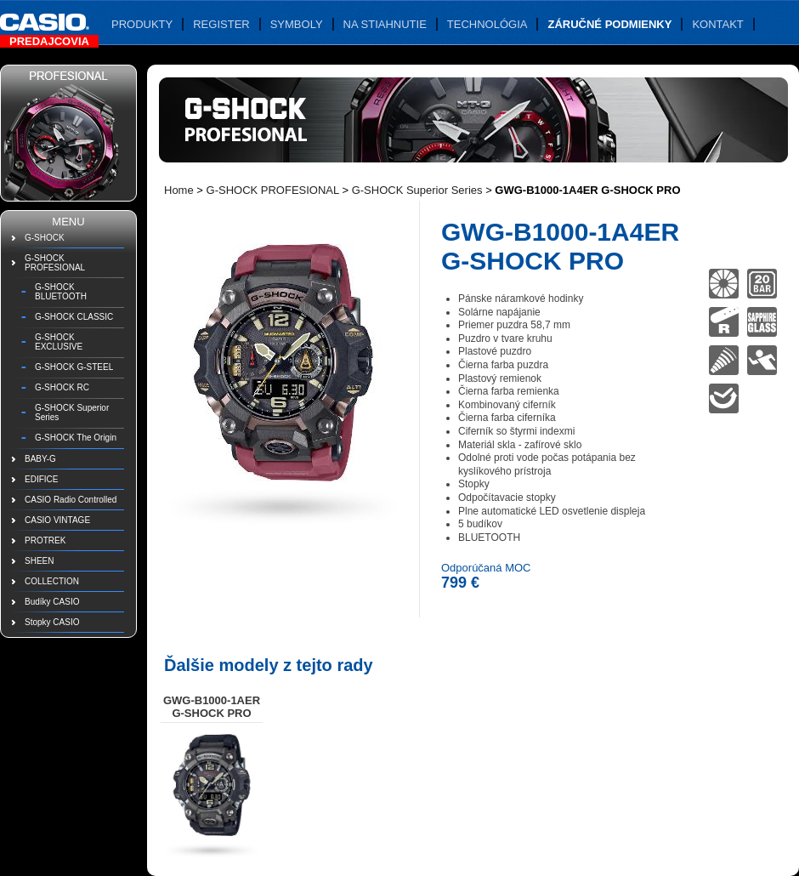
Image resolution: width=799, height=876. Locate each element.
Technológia (487, 24)
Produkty (142, 24)
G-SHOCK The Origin (75, 437)
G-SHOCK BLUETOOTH (61, 291)
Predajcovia (49, 41)
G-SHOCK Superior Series (72, 412)
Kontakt (717, 24)
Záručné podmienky (609, 24)
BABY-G (40, 459)
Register (221, 24)
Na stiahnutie (385, 24)
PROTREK (45, 540)
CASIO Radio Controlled (70, 499)
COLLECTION (52, 581)
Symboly (296, 24)
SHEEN (39, 561)
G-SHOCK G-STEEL (74, 367)
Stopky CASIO (52, 622)
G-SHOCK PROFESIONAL (55, 262)
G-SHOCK (45, 237)
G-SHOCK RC (62, 387)
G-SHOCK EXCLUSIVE (58, 342)
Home (179, 190)
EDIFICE (41, 479)
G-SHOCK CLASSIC (74, 316)
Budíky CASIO (52, 601)
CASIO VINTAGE (57, 520)
